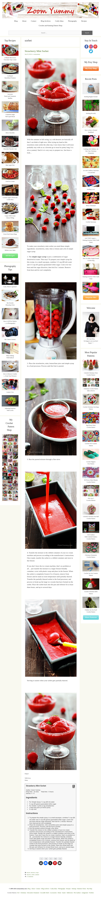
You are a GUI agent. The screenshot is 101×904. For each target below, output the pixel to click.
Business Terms (81, 888)
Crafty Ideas (59, 21)
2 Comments (30, 876)
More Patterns (91, 617)
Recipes (84, 21)
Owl (18, 893)
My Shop (89, 888)
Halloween (70, 893)
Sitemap (74, 888)
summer (37, 874)
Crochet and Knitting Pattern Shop (50, 25)
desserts (33, 872)
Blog (16, 21)
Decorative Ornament (33, 893)
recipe (37, 872)
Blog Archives (46, 21)
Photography (72, 21)
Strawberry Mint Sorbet (37, 51)
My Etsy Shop (91, 68)
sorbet (32, 874)
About (24, 21)
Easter (64, 893)
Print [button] (73, 786)
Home (59, 893)
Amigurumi (85, 893)
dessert (28, 872)
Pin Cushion (77, 893)
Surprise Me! (90, 297)
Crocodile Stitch (44, 893)
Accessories (53, 893)
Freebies (91, 893)
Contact (33, 21)
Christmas (23, 893)
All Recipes (10, 256)
